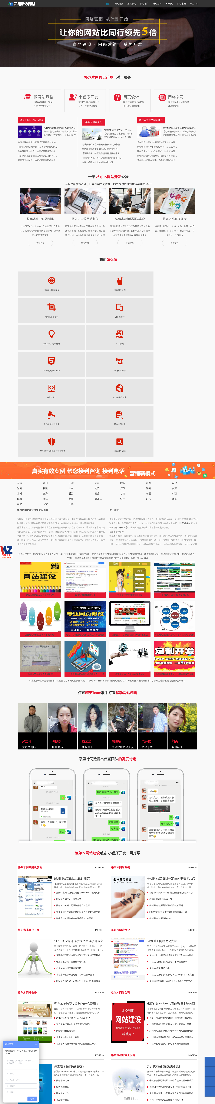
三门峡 (79, 1004)
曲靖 (82, 1022)
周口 (41, 1004)
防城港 (40, 1035)
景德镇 (165, 1031)
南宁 (59, 1035)
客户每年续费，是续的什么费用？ (76, 869)
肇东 (101, 1026)
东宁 (137, 1026)
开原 (32, 1026)
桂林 (72, 1035)
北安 (124, 1026)
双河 (187, 1026)
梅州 (191, 1009)
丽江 (57, 1022)
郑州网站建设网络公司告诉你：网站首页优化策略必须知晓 (171, 897)
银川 (139, 1035)
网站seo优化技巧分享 (159, 834)
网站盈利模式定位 (30, 290)
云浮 (153, 1009)
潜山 (143, 1004)
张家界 (146, 1013)
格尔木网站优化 (120, 795)
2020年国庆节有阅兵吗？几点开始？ (73, 883)
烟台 (137, 1017)
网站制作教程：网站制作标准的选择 (73, 771)
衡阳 (101, 1013)
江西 (19, 364)
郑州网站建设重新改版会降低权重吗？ (167, 771)
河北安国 (22, 1017)
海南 (148, 354)
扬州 (70, 1013)
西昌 (174, 1004)
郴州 (132, 1013)
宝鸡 (149, 1017)
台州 (132, 1031)
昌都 (70, 1040)
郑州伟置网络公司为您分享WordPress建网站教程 (78, 759)
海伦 (95, 1026)
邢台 (166, 1013)
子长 (193, 1017)
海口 (103, 1044)
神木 (187, 1017)
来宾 (85, 1035)
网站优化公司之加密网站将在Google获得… (102, 144)
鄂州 (116, 1009)
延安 (155, 1017)
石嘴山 (131, 1035)
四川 (45, 349)
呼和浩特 (137, 1044)
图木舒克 (45, 1031)
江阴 (51, 1013)
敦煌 (164, 1035)
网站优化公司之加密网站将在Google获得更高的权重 (171, 841)
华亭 (176, 1035)
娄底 (114, 1013)
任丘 (172, 1013)
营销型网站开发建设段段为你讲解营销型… (157, 142)
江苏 (122, 354)
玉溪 (76, 1022)
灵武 (105, 1035)
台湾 (174, 354)
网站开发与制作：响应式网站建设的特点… (38, 160)
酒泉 (26, 1040)
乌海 (122, 1044)
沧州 (178, 1013)
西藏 (97, 359)
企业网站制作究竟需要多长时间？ (40, 500)
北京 (174, 364)
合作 (151, 1035)
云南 (97, 349)
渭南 (168, 1017)
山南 (51, 1040)
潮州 (166, 1009)
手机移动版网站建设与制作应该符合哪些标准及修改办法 (171, 947)
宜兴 (45, 1013)
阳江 (141, 1009)
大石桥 (54, 1026)
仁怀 (183, 1040)
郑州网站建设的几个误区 (67, 903)
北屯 (28, 1031)
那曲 (45, 1040)
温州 (114, 1031)
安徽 (45, 370)
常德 (153, 1013)
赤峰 (116, 1044)
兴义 (176, 1040)
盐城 (76, 1013)
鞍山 (176, 1022)
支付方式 (173, 1081)
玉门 (170, 1035)
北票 (26, 1026)
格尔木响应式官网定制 (103, 992)
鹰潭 (151, 1031)
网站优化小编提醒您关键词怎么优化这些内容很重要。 (171, 822)
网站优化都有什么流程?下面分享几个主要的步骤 (170, 848)
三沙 (91, 1044)
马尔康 (188, 1004)
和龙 (107, 1022)
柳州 (66, 1035)
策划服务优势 (62, 972)
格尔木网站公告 (27, 858)
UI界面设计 (107, 290)
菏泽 (76, 1017)
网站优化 (97, 122)
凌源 (20, 1026)
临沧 (39, 1022)
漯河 (35, 1004)
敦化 (132, 1022)
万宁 (57, 1044)
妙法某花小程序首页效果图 (68, 834)
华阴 (20, 1022)
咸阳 (174, 1017)
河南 (19, 349)
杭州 (126, 1031)
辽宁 (122, 364)
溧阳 (26, 1013)
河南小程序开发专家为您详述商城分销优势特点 (78, 821)
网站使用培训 (133, 317)
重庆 (168, 1004)
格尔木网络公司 (120, 858)
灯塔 (47, 1026)
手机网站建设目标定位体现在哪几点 (171, 744)
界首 (118, 1004)
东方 (51, 1044)
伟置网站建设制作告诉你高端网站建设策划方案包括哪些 (171, 973)
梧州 (53, 1035)
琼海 (70, 1044)
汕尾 (185, 1009)
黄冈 (97, 1009)
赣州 (191, 1031)
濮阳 (59, 1004)
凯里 (164, 1040)
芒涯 (181, 389)
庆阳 (20, 1040)
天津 (71, 349)
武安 (58, 1017)
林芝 (57, 1040)
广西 (174, 359)
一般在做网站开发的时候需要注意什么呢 (85, 540)
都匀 (158, 1040)
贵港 (32, 1035)
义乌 (82, 1031)
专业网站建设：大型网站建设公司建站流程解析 (171, 959)
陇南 (183, 1035)
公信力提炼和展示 (107, 317)
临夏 (158, 1035)
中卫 (112, 1035)
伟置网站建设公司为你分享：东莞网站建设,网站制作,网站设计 (175, 501)
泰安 (118, 1017)
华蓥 (26, 1009)
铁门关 (21, 1031)
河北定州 (32, 1017)
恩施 (72, 1009)
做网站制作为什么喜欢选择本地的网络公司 (171, 870)
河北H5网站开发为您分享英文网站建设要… (38, 147)
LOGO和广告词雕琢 (133, 290)
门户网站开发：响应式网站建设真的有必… (38, 156)
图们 (139, 1022)
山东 (148, 349)
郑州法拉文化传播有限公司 (129, 461)
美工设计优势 (62, 965)
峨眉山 (40, 1009)
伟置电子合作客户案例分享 (40, 540)
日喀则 (77, 1040)
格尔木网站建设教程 (30, 733)
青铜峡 (98, 1035)
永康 (76, 1031)
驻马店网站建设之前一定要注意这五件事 (175, 540)
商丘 (47, 1004)
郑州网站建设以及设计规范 (72, 744)
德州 (89, 1017)
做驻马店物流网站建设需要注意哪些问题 (85, 500)
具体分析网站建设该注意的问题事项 (166, 965)
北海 (47, 1035)
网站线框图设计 (82, 290)
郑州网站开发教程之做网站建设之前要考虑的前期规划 (78, 778)
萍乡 (178, 1031)
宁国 (105, 1004)
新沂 (39, 1013)
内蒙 (97, 354)
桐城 (137, 1004)
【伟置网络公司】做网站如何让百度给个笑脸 (170, 890)
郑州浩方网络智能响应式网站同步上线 (130, 500)
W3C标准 (159, 290)
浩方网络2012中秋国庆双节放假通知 (73, 890)
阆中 (32, 1009)
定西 (189, 1035)
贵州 (19, 359)
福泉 (151, 1040)
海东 (121, 393)
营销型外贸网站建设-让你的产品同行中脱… (157, 160)
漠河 (89, 1026)
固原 (118, 1035)
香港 (71, 359)
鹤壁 (72, 1004)
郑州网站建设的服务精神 (160, 784)
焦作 (53, 1004)
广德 (112, 1004)
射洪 (53, 1009)
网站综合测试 (184, 317)
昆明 (45, 1022)
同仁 (116, 393)
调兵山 (40, 1026)
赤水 (189, 1040)
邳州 (32, 1013)
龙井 (114, 1022)
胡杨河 (163, 1026)
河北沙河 (43, 1017)
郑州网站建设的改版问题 (163, 932)
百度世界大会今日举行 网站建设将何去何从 (76, 909)
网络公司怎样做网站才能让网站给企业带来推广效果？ (171, 884)
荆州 (78, 1009)
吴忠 (124, 1035)
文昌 (64, 1044)
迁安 (64, 1017)
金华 (89, 1031)
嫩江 (130, 1026)
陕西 (122, 349)
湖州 (101, 1031)
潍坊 (130, 1017)
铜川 (162, 1017)
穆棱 (143, 1026)
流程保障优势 (62, 952)
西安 (180, 1017)
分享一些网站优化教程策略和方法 (97, 162)
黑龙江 (98, 364)
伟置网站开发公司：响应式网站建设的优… (38, 151)
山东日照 (103, 1017)
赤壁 (85, 1009)
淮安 (82, 1013)
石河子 (63, 1031)
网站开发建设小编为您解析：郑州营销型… (157, 151)
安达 (108, 1026)
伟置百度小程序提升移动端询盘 (71, 827)
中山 (172, 1009)
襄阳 (122, 1009)
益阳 (139, 1013)
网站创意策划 (56, 290)
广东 (148, 364)
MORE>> (99, 733)
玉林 (26, 1035)
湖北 (19, 370)
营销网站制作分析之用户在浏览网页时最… (157, 156)
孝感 (103, 1009)
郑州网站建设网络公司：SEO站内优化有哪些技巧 (171, 904)
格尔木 (194, 389)
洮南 (164, 1022)
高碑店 (186, 1013)
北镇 (68, 1026)
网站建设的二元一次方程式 (68, 765)
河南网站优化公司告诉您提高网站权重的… (102, 158)
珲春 (120, 1022)
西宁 (126, 393)
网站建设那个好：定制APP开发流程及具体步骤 (78, 847)
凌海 (74, 1026)
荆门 (110, 1009)
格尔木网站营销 (120, 733)
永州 (126, 1013)
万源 (20, 1009)
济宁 (124, 1017)
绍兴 (95, 1031)
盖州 (62, 1026)
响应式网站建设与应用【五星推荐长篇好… (38, 142)
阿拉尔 (54, 1031)
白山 (158, 1022)
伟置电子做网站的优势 (69, 932)
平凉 (32, 1040)
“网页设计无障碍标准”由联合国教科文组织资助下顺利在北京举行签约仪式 (171, 759)
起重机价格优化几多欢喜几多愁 (130, 540)
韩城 (26, 1022)
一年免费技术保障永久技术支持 (159, 317)
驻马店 (27, 1004)
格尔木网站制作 (65, 992)
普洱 (51, 1022)
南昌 (172, 1031)
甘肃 (122, 359)
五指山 (77, 1044)
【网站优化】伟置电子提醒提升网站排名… (102, 153)
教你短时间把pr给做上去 (160, 765)
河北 (174, 349)
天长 (130, 1004)
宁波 (120, 1031)
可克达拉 (178, 1026)
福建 (45, 354)
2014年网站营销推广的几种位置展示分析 (168, 778)
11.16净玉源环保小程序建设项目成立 (78, 807)
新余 (158, 1031)
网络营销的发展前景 (65, 896)
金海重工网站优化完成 (162, 807)
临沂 (95, 1017)
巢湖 (155, 1004)
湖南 (19, 354)
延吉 (145, 1022)
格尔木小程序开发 (28, 795)
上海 (71, 370)
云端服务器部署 (82, 317)
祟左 (78, 1035)
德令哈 (187, 389)
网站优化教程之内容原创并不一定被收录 (168, 827)
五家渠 (36, 1031)
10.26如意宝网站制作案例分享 (175, 461)
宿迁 (57, 1013)
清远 (178, 1009)
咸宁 (66, 1009)
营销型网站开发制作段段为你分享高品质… (157, 147)
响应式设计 (56, 317)
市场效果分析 (30, 317)
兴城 (189, 1022)
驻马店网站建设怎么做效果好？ (40, 461)
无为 (149, 1004)
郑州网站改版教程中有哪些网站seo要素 (74, 784)
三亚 (97, 1044)
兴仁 (170, 1040)
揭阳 (147, 1009)
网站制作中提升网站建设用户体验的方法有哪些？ (170, 953)
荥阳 (66, 1004)
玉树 (111, 393)
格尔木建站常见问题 (123, 921)
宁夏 (148, 359)
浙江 (45, 364)
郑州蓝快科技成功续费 (85, 461)
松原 (126, 1022)
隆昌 (47, 1009)
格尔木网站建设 (25, 992)
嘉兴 (108, 1031)
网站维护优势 (62, 946)
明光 (124, 1004)
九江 (185, 1031)
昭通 (64, 1022)
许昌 (87, 1004)
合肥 (99, 1004)
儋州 (85, 1044)
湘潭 (95, 1013)
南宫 (51, 1017)
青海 (45, 359)
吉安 (145, 1031)
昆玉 (170, 1026)
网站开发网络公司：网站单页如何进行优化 (169, 909)
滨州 (82, 1017)
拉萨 (64, 1040)
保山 (70, 1022)
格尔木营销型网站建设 (45, 992)
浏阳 (107, 1013)
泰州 (64, 1013)
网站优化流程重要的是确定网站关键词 (100, 149)
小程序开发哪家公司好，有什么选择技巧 (75, 840)
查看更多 (40, 243)
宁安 (149, 1026)
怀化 (120, 1013)
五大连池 (116, 1026)
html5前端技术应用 (184, 290)
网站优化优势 (62, 959)
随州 (91, 1009)
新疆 (71, 364)
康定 (180, 1004)
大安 (151, 1022)
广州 (135, 1009)
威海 (112, 1017)
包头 (128, 1044)
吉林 (71, 354)
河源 (160, 1009)
